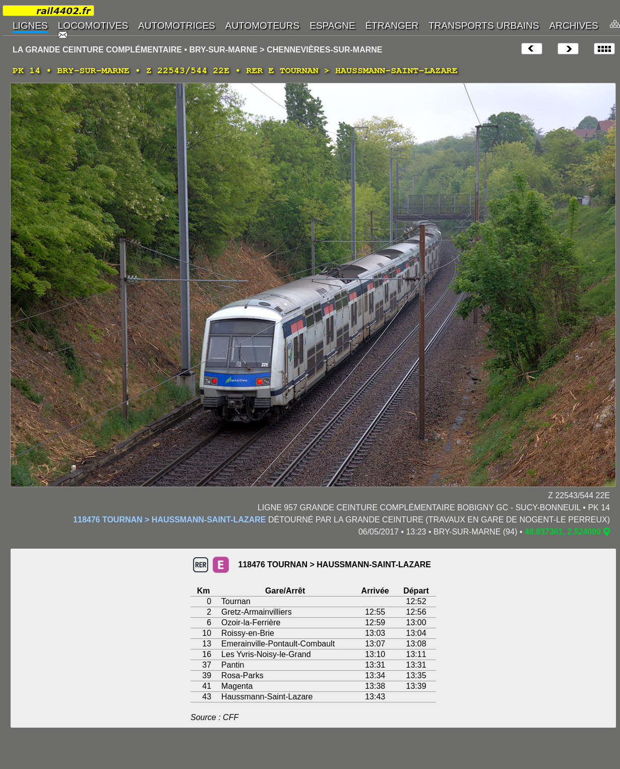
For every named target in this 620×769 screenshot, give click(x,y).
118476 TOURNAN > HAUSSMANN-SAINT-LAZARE (169, 519)
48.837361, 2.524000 (563, 531)
